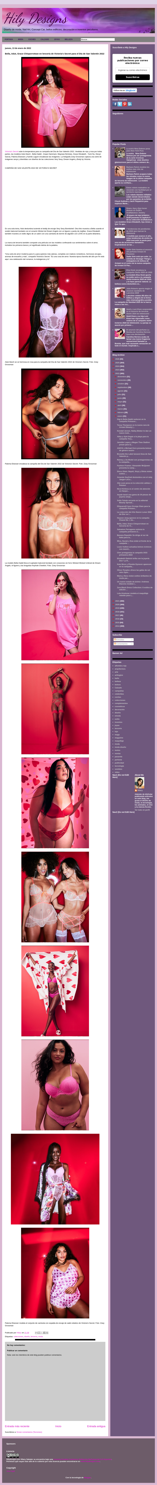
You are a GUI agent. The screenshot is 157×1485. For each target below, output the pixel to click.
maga (117, 735)
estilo (117, 719)
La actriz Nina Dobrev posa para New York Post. (138, 150)
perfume (118, 760)
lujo (116, 731)
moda (40, 1336)
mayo (120, 402)
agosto (121, 391)
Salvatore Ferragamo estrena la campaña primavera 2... (130, 530)
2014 (117, 626)
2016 (117, 619)
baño (117, 678)
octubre (121, 384)
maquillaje (119, 741)
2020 (117, 604)
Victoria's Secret (12, 151)
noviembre (122, 380)
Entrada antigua (96, 1426)
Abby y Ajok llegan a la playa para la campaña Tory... (133, 437)
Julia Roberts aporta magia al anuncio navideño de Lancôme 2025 (139, 290)
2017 (117, 615)
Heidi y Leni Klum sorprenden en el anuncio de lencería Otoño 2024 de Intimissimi (139, 311)
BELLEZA (69, 39)
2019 (117, 608)
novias (118, 753)
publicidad (119, 763)
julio (120, 394)
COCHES (32, 39)
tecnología (119, 766)
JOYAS (57, 39)
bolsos (118, 685)
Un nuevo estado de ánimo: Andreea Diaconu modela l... (133, 583)
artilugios (119, 675)
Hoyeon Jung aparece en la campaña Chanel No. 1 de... (133, 519)
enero (120, 416)
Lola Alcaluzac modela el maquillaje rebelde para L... (132, 594)
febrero (121, 412)
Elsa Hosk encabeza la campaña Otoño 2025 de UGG (139, 271)
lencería (34, 1336)
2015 (117, 622)
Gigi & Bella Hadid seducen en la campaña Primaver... (131, 420)
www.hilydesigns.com (90, 1461)
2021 (117, 601)
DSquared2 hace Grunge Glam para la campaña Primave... (133, 507)
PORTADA (9, 39)
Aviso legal (10, 1471)
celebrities (119, 694)
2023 (117, 370)
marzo (120, 409)
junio (120, 398)
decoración (119, 709)
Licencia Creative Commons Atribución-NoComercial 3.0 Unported (82, 1459)
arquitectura (120, 669)
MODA (20, 39)
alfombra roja (120, 666)
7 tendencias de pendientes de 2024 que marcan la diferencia (138, 231)
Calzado (118, 688)
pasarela (118, 757)
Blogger (87, 1477)
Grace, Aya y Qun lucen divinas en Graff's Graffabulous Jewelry (136, 210)
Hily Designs (35, 18)
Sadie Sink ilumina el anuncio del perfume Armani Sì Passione (139, 251)
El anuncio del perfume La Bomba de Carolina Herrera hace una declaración (138, 332)
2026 (117, 359)
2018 (117, 612)
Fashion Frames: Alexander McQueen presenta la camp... (133, 467)
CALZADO (45, 39)
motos (117, 750)
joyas (117, 725)
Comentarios (121, 644)
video (117, 772)
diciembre (122, 377)
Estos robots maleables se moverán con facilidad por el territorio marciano (138, 190)
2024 (117, 366)
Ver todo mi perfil (142, 810)
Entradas (119, 640)
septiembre (123, 387)
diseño (27, 1336)
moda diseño (120, 747)
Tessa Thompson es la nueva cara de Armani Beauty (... (133, 426)
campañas (119, 691)
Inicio (58, 1426)
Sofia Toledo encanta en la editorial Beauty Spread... (132, 501)
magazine (119, 738)
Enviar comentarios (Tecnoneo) (29, 1432)
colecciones (18, 1336)
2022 (117, 373)
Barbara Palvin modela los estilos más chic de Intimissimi (137, 169)
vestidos (118, 769)
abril (120, 405)
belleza (118, 681)
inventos (118, 722)
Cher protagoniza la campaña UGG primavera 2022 (132, 554)
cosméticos (120, 706)
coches (118, 697)
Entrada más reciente (17, 1426)
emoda (118, 716)
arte (116, 672)
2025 (117, 363)
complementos (121, 703)
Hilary (140, 790)
